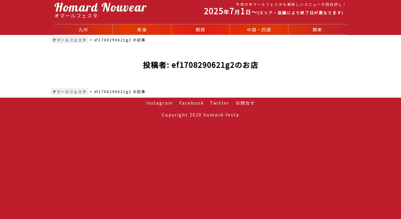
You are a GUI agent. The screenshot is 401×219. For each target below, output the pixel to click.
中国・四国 (259, 29)
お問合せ (245, 103)
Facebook (191, 103)
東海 (142, 29)
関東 (317, 29)
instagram (159, 103)
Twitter (219, 103)
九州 (83, 29)
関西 (200, 29)
